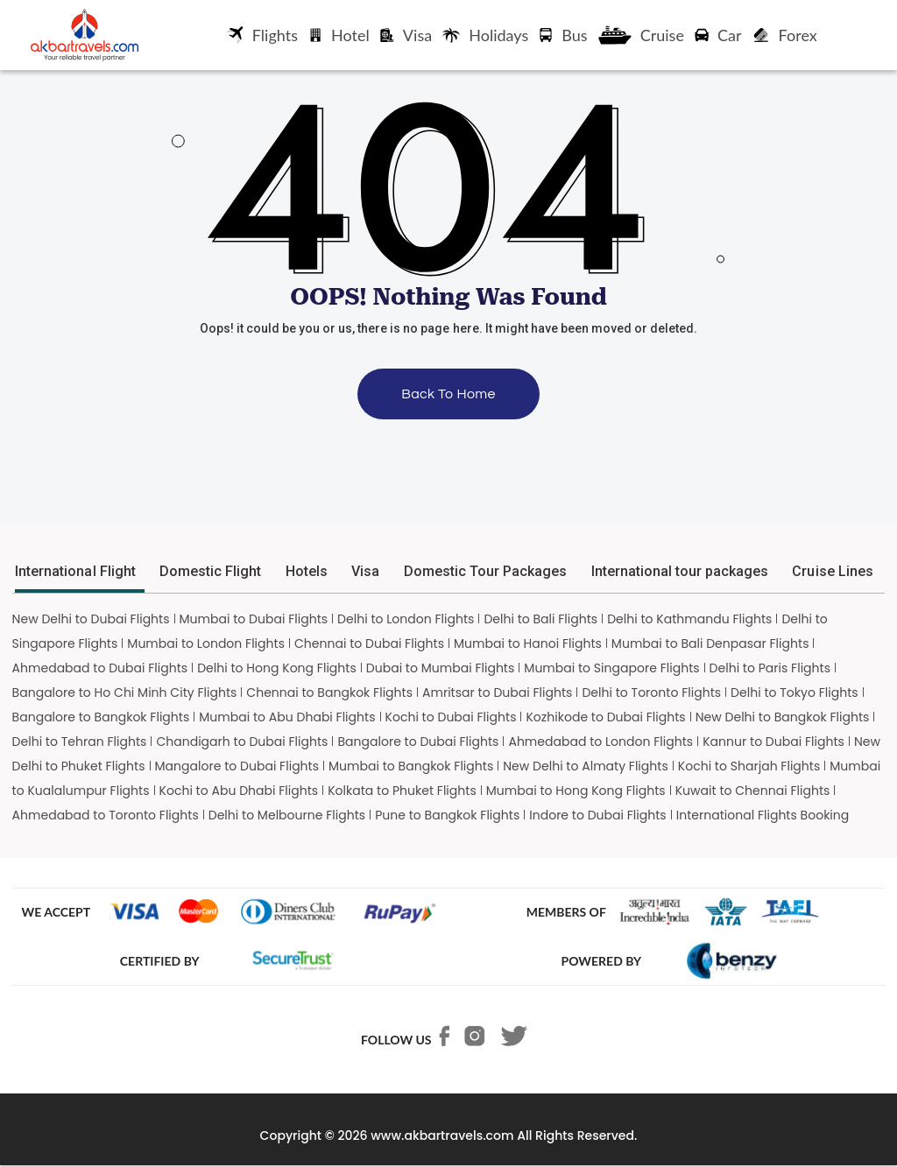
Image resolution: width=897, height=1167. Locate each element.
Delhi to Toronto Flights (651, 692)
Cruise (641, 35)
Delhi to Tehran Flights (79, 741)
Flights (262, 35)
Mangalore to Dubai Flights (237, 766)
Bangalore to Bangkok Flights (101, 717)
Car (718, 35)
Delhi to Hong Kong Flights (277, 668)
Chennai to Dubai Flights (369, 643)
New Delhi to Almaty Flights (585, 766)
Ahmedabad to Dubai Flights (100, 668)
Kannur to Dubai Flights (773, 741)
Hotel (339, 35)
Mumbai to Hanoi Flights (528, 643)
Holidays (485, 35)
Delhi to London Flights (405, 619)
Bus (563, 35)
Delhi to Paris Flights (770, 668)
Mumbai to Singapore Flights (611, 668)
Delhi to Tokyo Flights (794, 692)
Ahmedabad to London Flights (600, 741)
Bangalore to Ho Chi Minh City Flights (124, 692)
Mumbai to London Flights (206, 643)
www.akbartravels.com (442, 1135)
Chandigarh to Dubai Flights (242, 741)
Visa (406, 35)
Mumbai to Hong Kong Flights (576, 790)
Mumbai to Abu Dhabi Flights (287, 717)
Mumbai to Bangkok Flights (410, 766)
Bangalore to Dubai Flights (417, 741)
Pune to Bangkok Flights (447, 815)
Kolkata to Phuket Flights (402, 790)
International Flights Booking (763, 815)
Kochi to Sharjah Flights (749, 766)
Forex (784, 35)
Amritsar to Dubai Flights (497, 692)
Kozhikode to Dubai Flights (605, 717)
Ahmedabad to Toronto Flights (105, 815)
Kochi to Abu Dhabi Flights (239, 790)
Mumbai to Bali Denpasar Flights (710, 643)
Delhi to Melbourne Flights (286, 815)
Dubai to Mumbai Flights (440, 668)
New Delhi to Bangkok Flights (783, 717)
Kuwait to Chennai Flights (752, 790)
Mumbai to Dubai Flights (254, 619)
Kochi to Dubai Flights (451, 717)
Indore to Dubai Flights (597, 815)
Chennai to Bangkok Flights (329, 692)
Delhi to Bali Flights (540, 619)
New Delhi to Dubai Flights (91, 619)
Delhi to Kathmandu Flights (689, 619)
